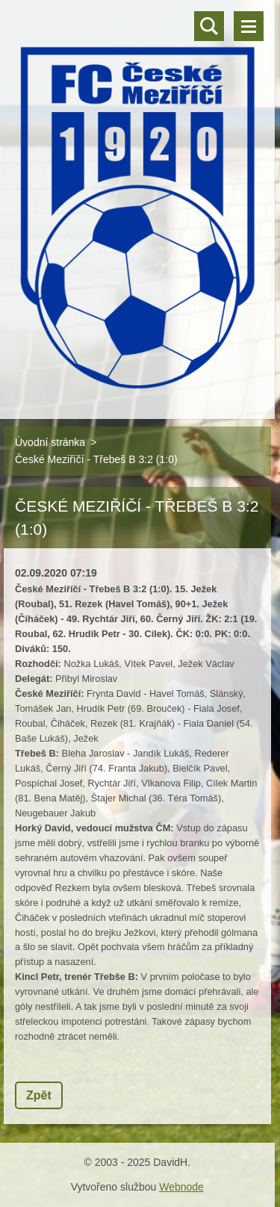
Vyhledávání (209, 26)
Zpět (39, 1095)
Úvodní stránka (50, 442)
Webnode (181, 1187)
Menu (249, 26)
